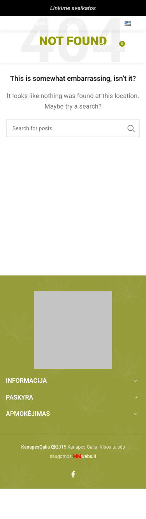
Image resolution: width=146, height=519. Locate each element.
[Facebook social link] (73, 474)
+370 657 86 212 (89, 23)
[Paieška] (73, 128)
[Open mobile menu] (10, 46)
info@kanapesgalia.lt (27, 23)
